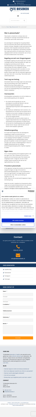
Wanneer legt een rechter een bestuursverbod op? (16, 369)
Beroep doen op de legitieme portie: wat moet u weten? (17, 377)
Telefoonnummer (7, 311)
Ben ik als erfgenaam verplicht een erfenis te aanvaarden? (18, 371)
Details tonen (27, 216)
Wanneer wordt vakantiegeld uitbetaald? (14, 373)
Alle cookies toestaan (18, 220)
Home (7, 27)
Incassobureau (13, 5)
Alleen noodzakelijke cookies (18, 224)
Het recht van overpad (9, 375)
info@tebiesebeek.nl (20, 1)
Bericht (5, 323)
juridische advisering (17, 356)
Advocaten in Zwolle (15, 354)
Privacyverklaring (16, 402)
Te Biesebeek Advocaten (14, 404)
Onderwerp (6, 317)
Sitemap (9, 402)
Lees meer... (6, 362)
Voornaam (5, 296)
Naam (5, 291)
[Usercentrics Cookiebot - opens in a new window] (28, 191)
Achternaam (5, 301)
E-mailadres (6, 304)
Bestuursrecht (15, 27)
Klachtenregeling (24, 402)
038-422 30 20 (20, 3)
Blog (10, 27)
